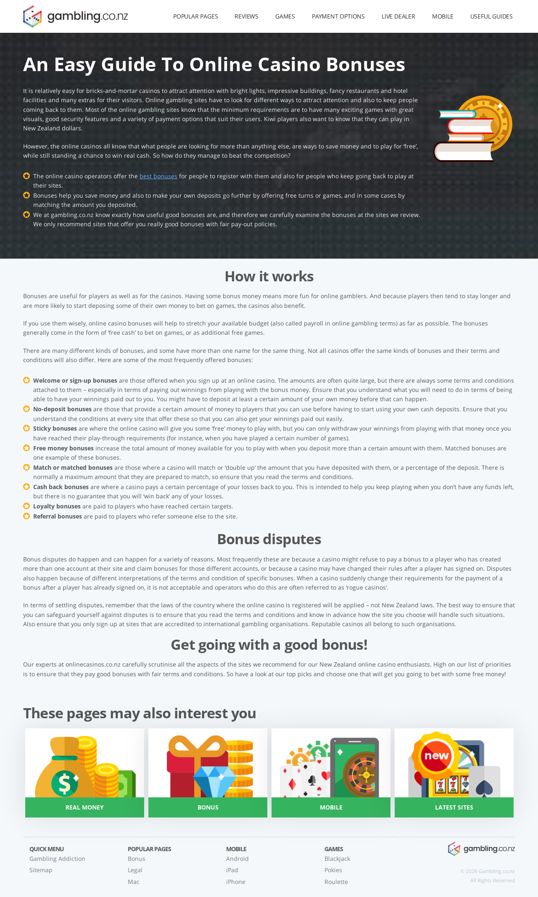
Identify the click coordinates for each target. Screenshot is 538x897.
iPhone (235, 882)
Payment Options (338, 16)
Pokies (333, 870)
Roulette (336, 882)
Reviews (246, 16)
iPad (232, 870)
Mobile (443, 16)
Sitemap (41, 870)
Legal (135, 870)
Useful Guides (491, 16)
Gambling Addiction (57, 859)
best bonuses (158, 176)
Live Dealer (398, 16)
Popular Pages (195, 16)
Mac (134, 882)
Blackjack (337, 859)
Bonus (136, 859)
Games (285, 16)
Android (237, 859)
